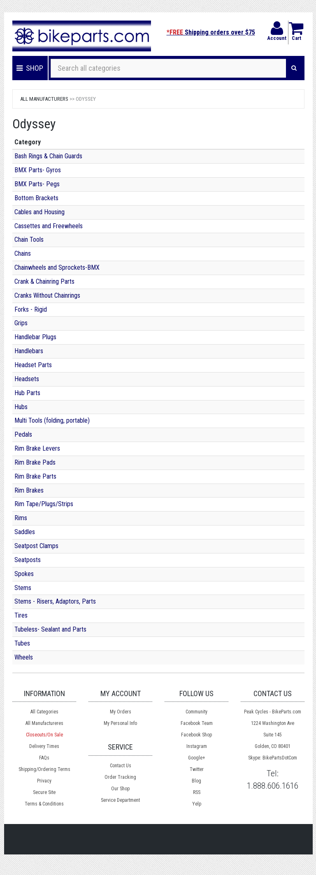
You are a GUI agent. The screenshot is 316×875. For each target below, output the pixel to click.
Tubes (22, 643)
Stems (22, 588)
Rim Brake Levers (37, 448)
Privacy (44, 781)
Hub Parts (27, 393)
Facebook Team (197, 723)
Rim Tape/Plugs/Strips (43, 504)
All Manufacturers (44, 99)
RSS (196, 792)
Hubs (21, 407)
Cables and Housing (39, 212)
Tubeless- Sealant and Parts (50, 629)
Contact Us (120, 766)
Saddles (24, 532)
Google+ (196, 758)
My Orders (120, 712)
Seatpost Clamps (36, 546)
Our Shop (120, 789)
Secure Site (44, 792)
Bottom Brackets (36, 198)
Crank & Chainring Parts (44, 281)
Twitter (197, 769)
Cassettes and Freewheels (48, 226)
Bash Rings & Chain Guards (48, 156)
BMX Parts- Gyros (37, 170)
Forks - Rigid (30, 309)
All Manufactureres (44, 723)
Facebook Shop (196, 735)
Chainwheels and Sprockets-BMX (57, 267)
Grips (21, 323)
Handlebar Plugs (35, 337)
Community (196, 712)
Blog (196, 781)
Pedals (23, 434)
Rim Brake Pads (35, 462)
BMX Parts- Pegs (37, 184)
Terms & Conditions (44, 804)
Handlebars (28, 351)
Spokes (24, 574)
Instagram (196, 746)
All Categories (44, 712)
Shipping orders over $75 (211, 32)
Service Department (120, 800)
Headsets (26, 379)
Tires (21, 615)
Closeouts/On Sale (44, 735)
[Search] (294, 68)
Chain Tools (29, 239)
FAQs (44, 758)
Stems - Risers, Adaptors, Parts (55, 601)
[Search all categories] (168, 68)
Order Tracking (120, 777)
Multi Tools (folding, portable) (52, 420)
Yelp (196, 804)
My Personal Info (120, 723)
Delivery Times (44, 746)
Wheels (23, 657)
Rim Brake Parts (35, 476)
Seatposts (27, 560)
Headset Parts (33, 365)
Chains (22, 253)
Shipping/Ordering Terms (44, 769)
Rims (20, 518)
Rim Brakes (29, 490)
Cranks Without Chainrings (47, 295)
